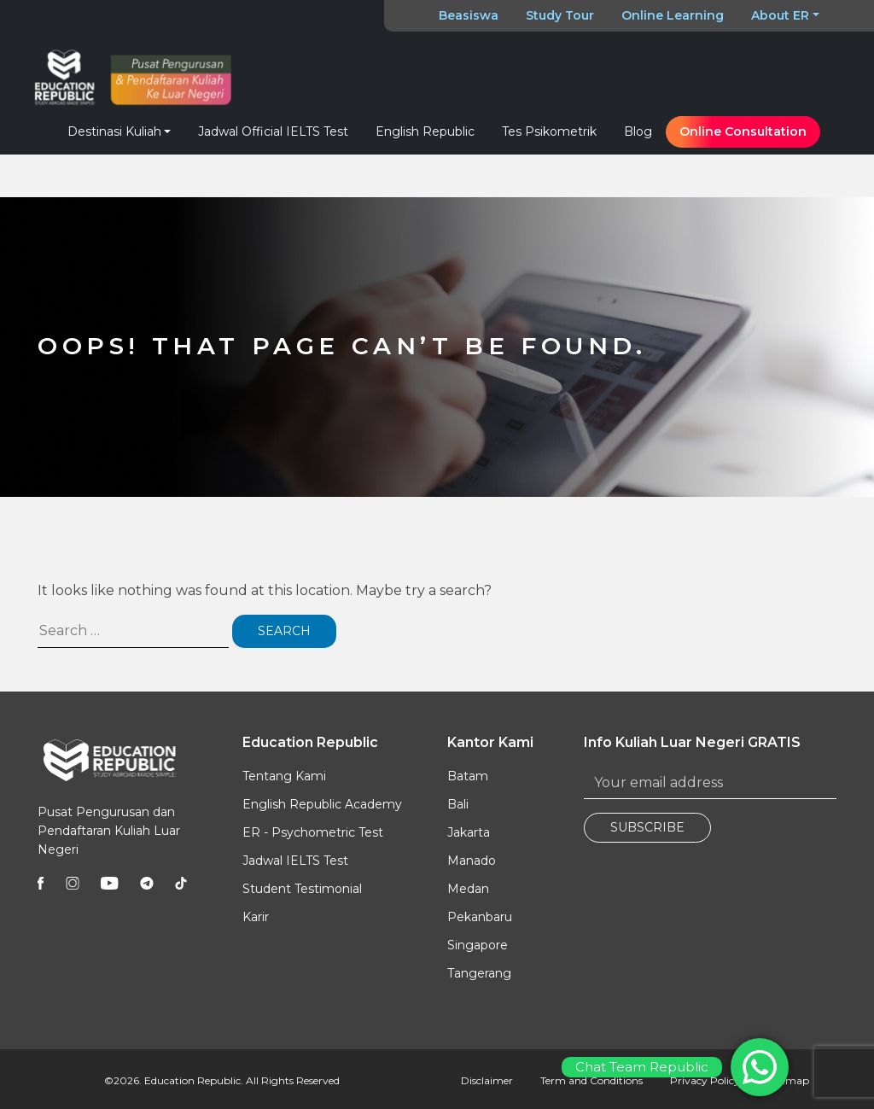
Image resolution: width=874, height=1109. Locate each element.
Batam (467, 776)
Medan (468, 888)
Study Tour (560, 15)
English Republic (425, 131)
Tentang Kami (284, 776)
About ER (780, 15)
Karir (255, 917)
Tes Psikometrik (549, 131)
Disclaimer (487, 1080)
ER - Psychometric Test (312, 832)
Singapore (477, 945)
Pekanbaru (479, 917)
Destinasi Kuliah (114, 131)
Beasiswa (468, 15)
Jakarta (468, 832)
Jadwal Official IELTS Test (273, 131)
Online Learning (672, 15)
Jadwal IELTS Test (295, 860)
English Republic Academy (322, 804)
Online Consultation (743, 131)
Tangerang (479, 973)
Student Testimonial (302, 888)
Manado (471, 860)
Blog (638, 131)
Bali (458, 804)
